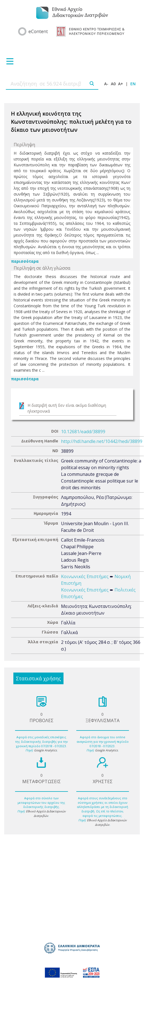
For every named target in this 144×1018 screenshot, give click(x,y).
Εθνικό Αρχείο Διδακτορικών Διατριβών (46, 813)
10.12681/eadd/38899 (83, 431)
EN (133, 83)
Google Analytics (45, 750)
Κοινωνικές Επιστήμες (85, 576)
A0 (113, 83)
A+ (120, 83)
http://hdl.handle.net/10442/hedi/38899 (101, 441)
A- (106, 83)
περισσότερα (25, 261)
